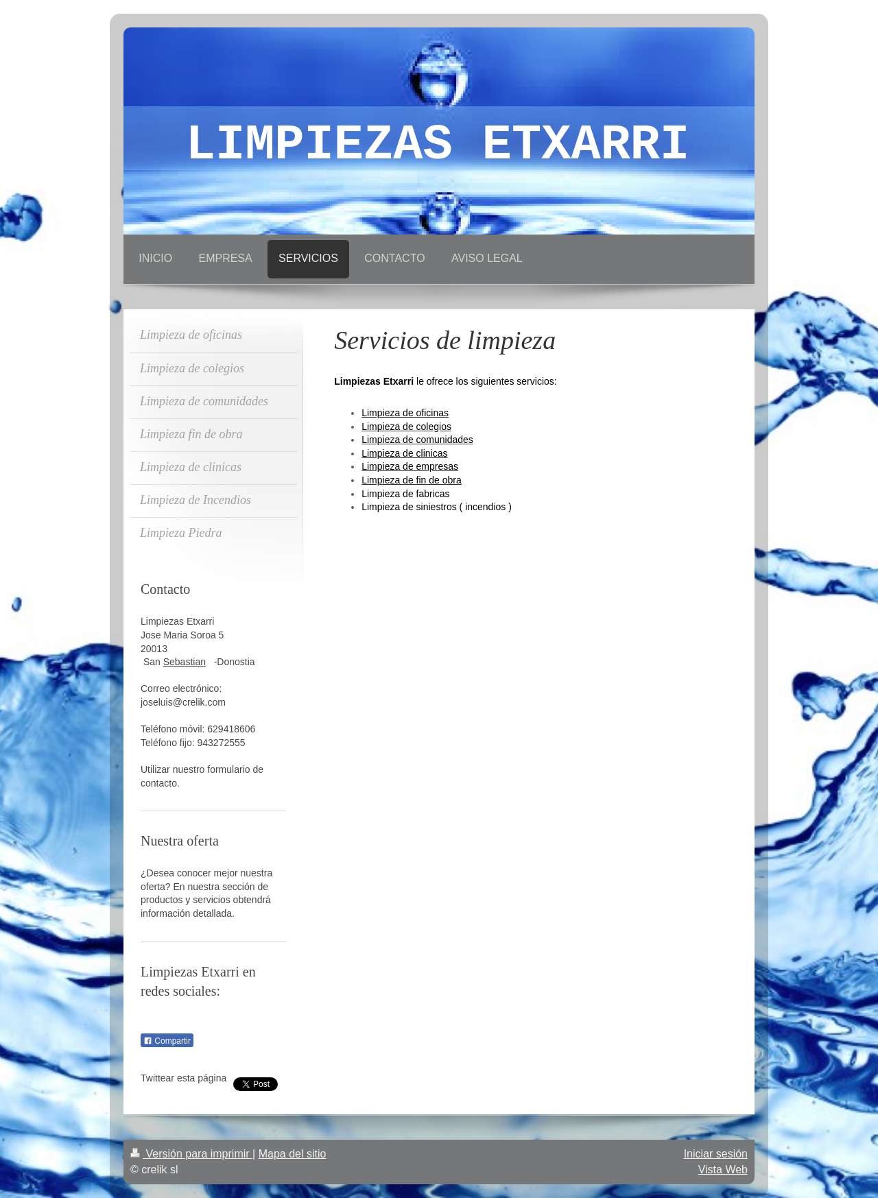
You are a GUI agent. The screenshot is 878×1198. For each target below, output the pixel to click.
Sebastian (184, 661)
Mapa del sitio (293, 1154)
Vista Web (723, 1169)
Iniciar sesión (716, 1154)
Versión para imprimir (191, 1154)
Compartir (167, 1041)
